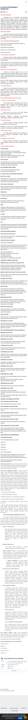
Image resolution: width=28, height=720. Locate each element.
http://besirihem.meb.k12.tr (12, 664)
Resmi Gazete (4, 708)
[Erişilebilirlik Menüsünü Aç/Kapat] (25, 717)
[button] (14, 658)
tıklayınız (15, 718)
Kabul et (20, 718)
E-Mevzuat (23, 708)
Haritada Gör (14, 670)
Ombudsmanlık (14, 710)
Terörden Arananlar (14, 708)
